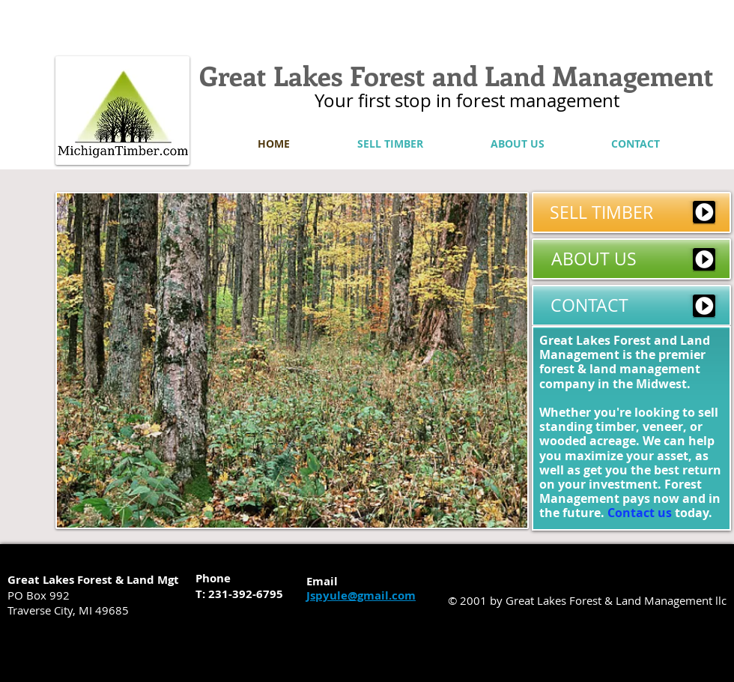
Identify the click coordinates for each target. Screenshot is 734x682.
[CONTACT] (631, 305)
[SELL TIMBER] (631, 212)
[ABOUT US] (631, 259)
